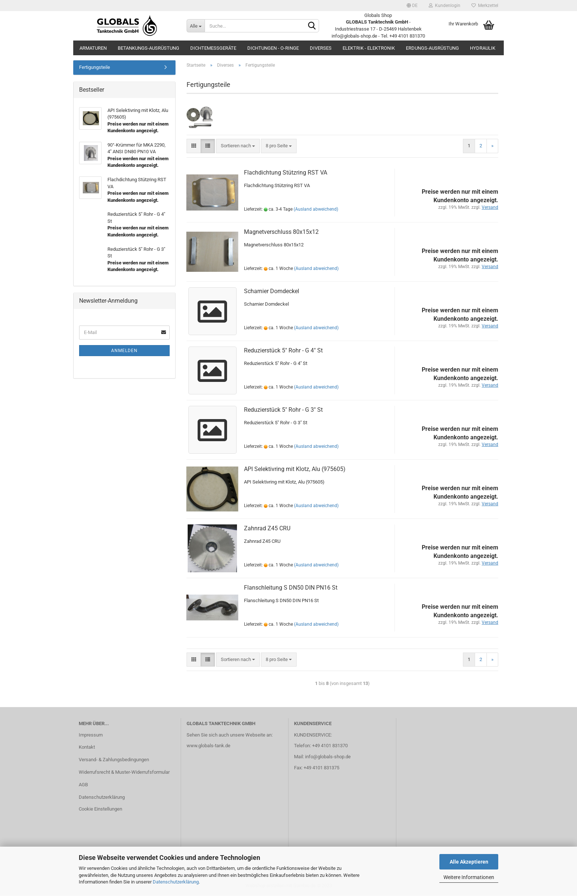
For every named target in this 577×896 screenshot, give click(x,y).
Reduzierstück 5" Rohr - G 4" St (283, 350)
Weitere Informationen (468, 877)
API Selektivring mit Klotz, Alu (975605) (295, 469)
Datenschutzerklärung (176, 882)
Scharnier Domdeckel (271, 291)
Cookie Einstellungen (100, 809)
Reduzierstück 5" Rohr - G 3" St (283, 410)
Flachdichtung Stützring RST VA (285, 172)
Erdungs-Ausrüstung (432, 48)
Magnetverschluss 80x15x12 (281, 232)
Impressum (91, 735)
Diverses (321, 48)
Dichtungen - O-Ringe (273, 48)
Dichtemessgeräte (213, 48)
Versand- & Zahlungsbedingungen (114, 760)
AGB (83, 785)
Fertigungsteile (94, 68)
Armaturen (93, 48)
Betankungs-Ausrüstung (148, 48)
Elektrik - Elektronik (369, 48)
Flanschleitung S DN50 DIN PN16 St (290, 587)
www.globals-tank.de (208, 746)
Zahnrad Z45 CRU (267, 528)
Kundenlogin (444, 5)
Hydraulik (482, 48)
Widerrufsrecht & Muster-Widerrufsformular (124, 773)
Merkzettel (484, 5)
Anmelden (124, 351)
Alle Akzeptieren (469, 862)
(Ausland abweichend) (316, 209)
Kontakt (87, 748)
